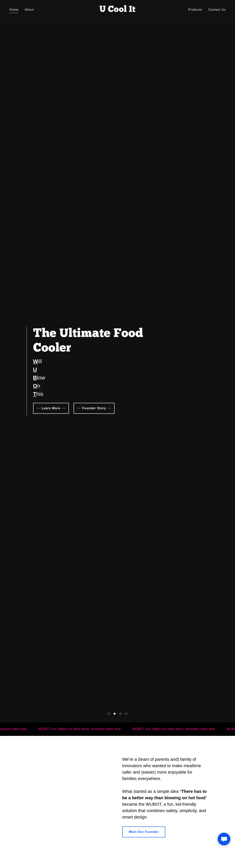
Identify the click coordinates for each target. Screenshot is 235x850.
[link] (117, 10)
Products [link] (195, 9)
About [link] (29, 9)
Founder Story (94, 408)
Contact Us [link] (217, 9)
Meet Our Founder (144, 831)
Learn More (51, 408)
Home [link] (13, 9)
